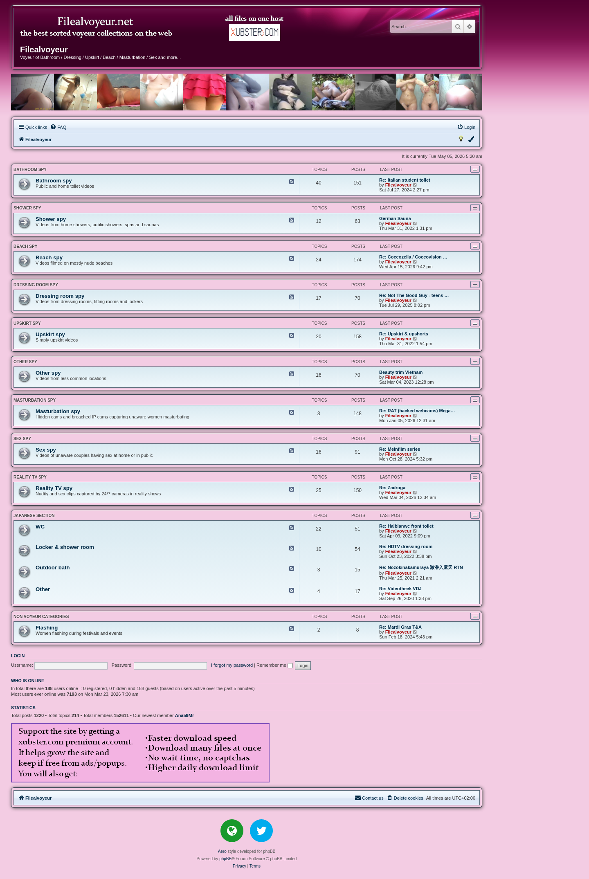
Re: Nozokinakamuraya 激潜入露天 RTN (421, 567)
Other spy (25, 362)
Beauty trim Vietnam (401, 372)
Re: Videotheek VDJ (400, 588)
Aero (222, 851)
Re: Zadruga (392, 487)
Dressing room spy (35, 285)
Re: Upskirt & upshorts (403, 333)
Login (18, 655)
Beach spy (25, 246)
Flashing (47, 628)
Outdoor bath (53, 567)
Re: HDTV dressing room (405, 546)
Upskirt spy (27, 323)
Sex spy (22, 438)
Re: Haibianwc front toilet (406, 526)
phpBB (225, 859)
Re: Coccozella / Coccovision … (413, 256)
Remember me (274, 665)
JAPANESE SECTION (33, 515)
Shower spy (27, 208)
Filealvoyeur (398, 184)
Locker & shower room (65, 547)
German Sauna (395, 218)
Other (43, 589)
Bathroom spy (30, 169)
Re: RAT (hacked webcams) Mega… (417, 410)
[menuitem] (58, 127)
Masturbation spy (34, 400)
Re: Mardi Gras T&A (400, 627)
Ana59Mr (184, 715)
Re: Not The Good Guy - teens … (414, 295)
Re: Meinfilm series (399, 449)
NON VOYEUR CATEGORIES (41, 616)
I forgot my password (232, 665)
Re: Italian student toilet (404, 180)
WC (40, 527)
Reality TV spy (30, 477)
